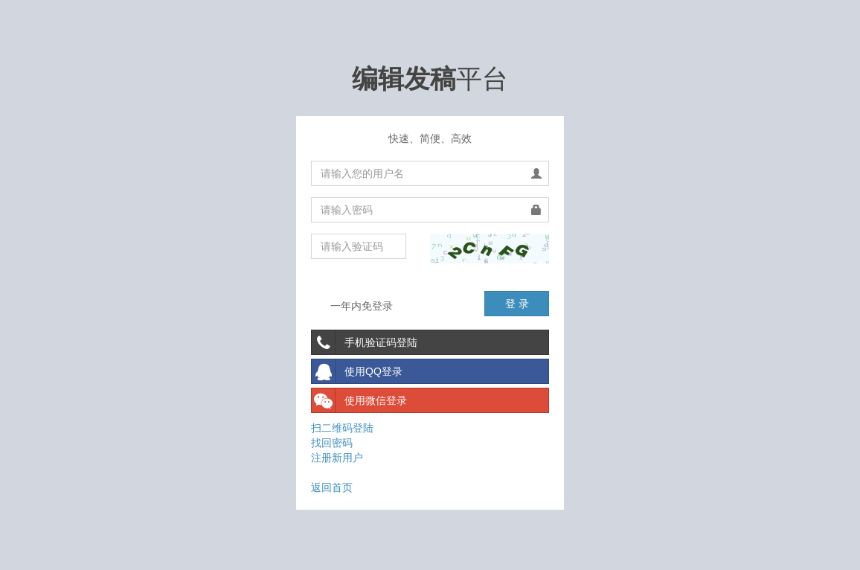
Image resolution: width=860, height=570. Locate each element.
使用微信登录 (359, 400)
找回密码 (332, 443)
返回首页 (332, 487)
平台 (430, 78)
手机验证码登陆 (364, 342)
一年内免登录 (352, 306)
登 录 (517, 304)
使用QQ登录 (357, 371)
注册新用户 (337, 458)
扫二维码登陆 (342, 428)
